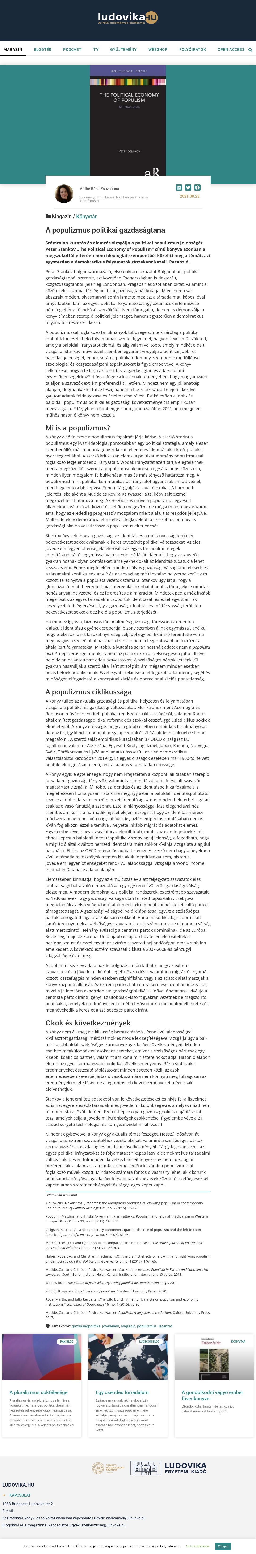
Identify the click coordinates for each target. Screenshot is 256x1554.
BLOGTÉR (43, 49)
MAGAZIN (13, 49)
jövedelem (110, 1326)
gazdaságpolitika (86, 1326)
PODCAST (72, 49)
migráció (128, 1326)
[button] (179, 187)
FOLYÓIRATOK (192, 49)
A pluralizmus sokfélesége (38, 1392)
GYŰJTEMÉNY (123, 49)
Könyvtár (86, 216)
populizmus (147, 1326)
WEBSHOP (158, 49)
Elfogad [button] (223, 1546)
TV (96, 49)
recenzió (165, 1326)
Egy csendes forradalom (122, 1392)
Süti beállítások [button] (197, 1546)
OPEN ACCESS (231, 49)
